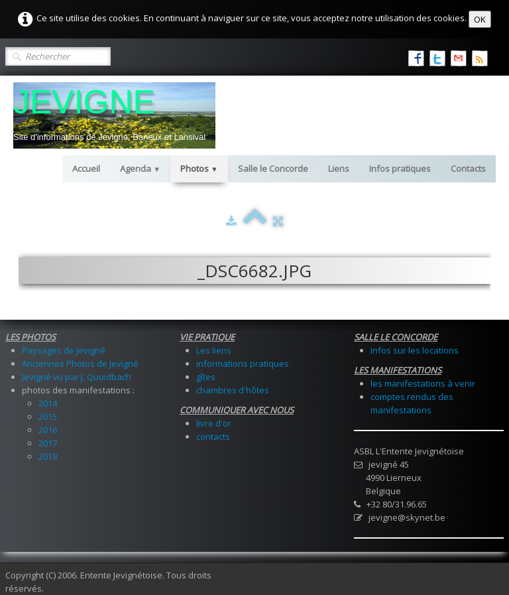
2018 (47, 456)
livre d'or (213, 423)
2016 (47, 430)
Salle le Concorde (273, 168)
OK (480, 19)
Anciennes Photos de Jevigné (80, 363)
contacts (213, 436)
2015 (47, 417)
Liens (338, 168)
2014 (47, 403)
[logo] (114, 115)
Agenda (140, 168)
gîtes (205, 377)
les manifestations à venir (422, 383)
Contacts (468, 168)
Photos (199, 168)
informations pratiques (242, 363)
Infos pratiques (400, 168)
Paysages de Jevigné (63, 350)
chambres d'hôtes (232, 390)
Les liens (213, 350)
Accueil (86, 168)
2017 (47, 443)
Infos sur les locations (414, 350)
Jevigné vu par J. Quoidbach (76, 377)
